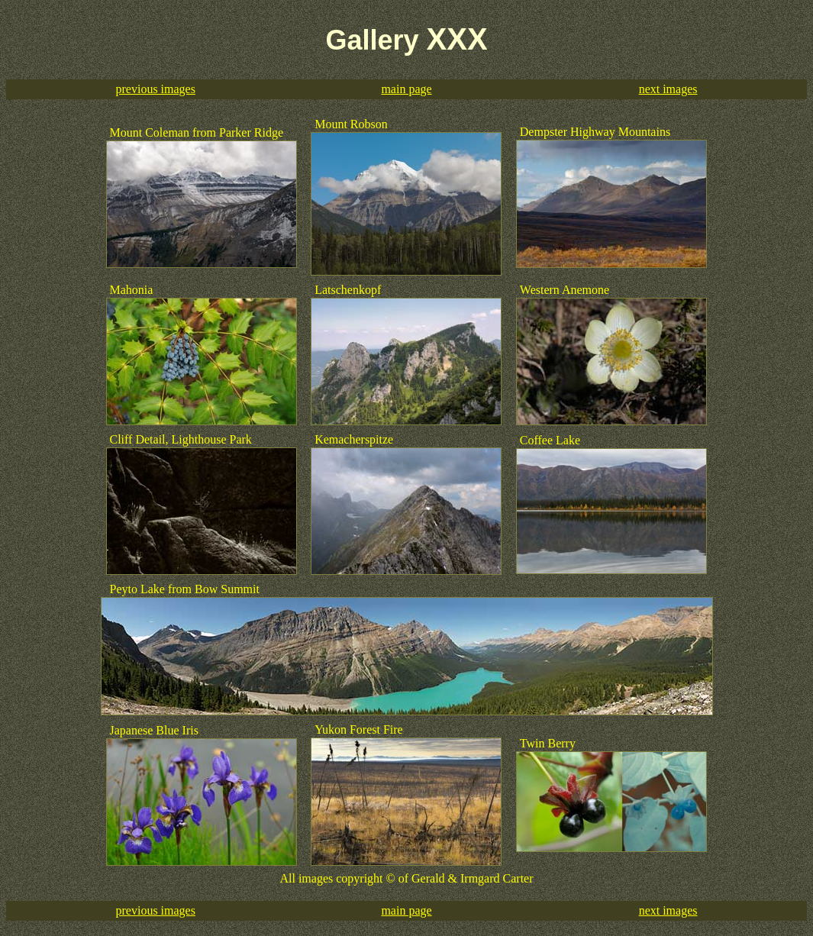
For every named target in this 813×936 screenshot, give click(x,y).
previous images (155, 88)
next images (668, 88)
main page (406, 88)
